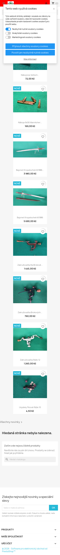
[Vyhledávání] (30, 459)
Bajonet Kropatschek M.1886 (30, 217)
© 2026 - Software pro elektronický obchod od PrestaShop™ (24, 550)
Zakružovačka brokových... (30, 312)
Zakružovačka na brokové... (30, 265)
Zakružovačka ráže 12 (30, 360)
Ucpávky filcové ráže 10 (30, 407)
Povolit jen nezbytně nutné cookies (30, 52)
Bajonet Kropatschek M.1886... (30, 170)
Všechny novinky (11, 422)
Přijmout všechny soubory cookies (30, 46)
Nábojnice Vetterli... (30, 75)
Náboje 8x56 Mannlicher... (30, 122)
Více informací (30, 59)
